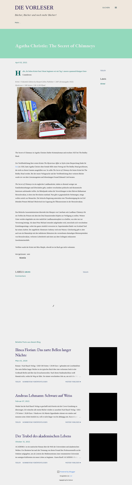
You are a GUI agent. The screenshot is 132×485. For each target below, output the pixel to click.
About (28, 22)
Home (17, 22)
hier (16, 167)
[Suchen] (106, 7)
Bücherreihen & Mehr (62, 22)
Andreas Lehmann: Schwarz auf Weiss (43, 395)
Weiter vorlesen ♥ (73, 382)
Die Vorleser (34, 7)
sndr (71, 476)
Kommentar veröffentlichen (35, 382)
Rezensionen (42, 22)
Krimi (102, 83)
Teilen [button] (103, 70)
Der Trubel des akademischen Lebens (43, 436)
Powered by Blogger (66, 472)
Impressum (81, 22)
